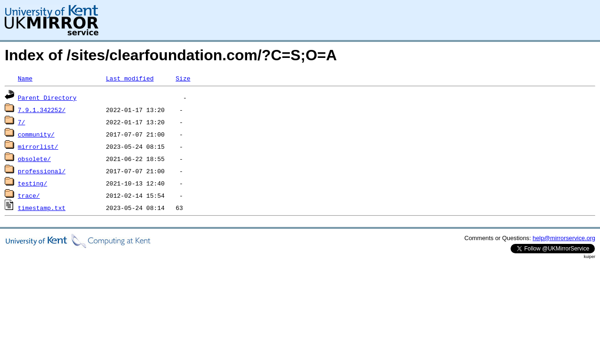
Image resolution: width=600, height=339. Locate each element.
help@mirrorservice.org (564, 238)
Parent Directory (47, 97)
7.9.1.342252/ (41, 109)
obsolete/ (34, 158)
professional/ (41, 171)
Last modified (129, 78)
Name (25, 78)
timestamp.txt (41, 207)
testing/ (32, 183)
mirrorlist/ (38, 146)
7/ (21, 122)
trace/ (29, 195)
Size (183, 78)
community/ (36, 134)
